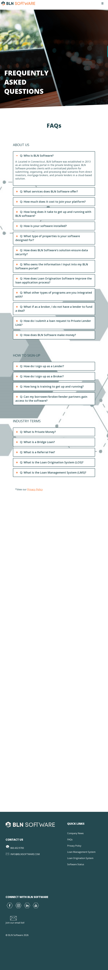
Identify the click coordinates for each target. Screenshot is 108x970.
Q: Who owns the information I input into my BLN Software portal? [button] (51, 266)
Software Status (75, 864)
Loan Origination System (80, 858)
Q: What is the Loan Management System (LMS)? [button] (50, 473)
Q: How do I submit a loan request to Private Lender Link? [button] (53, 323)
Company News (75, 833)
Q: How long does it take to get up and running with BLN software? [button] (53, 214)
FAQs (70, 839)
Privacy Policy (35, 489)
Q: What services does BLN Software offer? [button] (46, 191)
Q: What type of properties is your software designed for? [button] (47, 238)
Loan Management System (81, 851)
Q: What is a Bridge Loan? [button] (35, 442)
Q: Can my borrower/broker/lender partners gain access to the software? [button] (51, 399)
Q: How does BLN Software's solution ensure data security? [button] (51, 252)
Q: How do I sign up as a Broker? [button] (39, 376)
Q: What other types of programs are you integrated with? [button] (53, 294)
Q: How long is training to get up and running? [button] (49, 387)
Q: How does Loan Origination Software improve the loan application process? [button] (53, 280)
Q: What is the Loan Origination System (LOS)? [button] (49, 462)
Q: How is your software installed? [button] (41, 226)
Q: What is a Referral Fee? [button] (35, 452)
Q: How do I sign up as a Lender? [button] (39, 366)
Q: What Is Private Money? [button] (35, 432)
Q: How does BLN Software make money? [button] (45, 335)
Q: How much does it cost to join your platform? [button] (50, 202)
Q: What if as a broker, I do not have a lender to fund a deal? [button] (53, 309)
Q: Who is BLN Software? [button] (34, 156)
